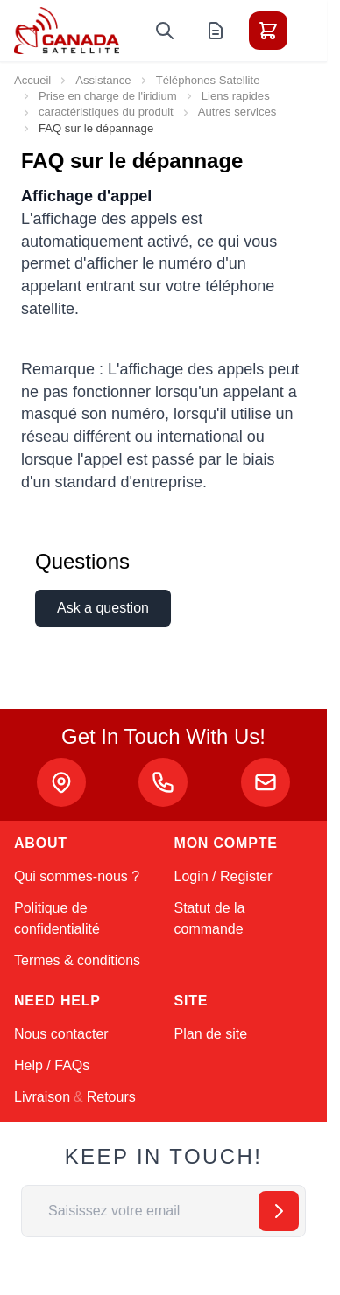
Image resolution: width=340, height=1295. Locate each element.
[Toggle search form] (164, 30)
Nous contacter (61, 1033)
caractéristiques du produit (106, 111)
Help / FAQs (51, 1065)
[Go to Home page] (66, 30)
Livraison (42, 1096)
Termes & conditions (77, 960)
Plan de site (211, 1033)
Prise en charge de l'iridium (108, 95)
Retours (111, 1096)
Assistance (103, 80)
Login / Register (223, 876)
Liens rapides (236, 95)
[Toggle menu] (317, 31)
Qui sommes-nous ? (76, 876)
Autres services (237, 111)
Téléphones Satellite (208, 80)
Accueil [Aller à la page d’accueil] (32, 80)
